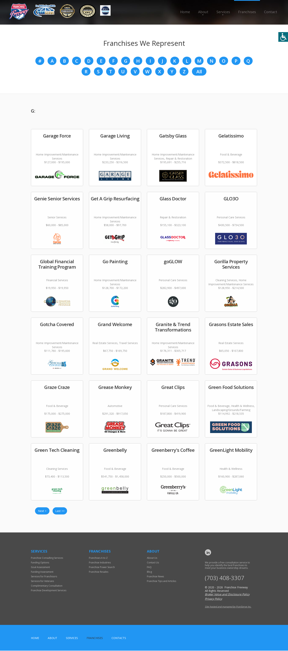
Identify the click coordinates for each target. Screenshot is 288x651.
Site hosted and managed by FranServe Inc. (228, 607)
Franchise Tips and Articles (161, 581)
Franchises (247, 11)
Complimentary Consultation (46, 586)
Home (185, 11)
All (199, 71)
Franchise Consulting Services (47, 558)
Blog (149, 572)
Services (223, 11)
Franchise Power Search (102, 567)
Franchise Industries (100, 563)
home (35, 638)
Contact (270, 11)
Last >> (60, 511)
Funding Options (40, 563)
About (203, 11)
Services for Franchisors (44, 576)
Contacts (119, 638)
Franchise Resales (98, 572)
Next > (42, 511)
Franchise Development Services (48, 590)
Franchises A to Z (98, 558)
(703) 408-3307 (224, 578)
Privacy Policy (213, 599)
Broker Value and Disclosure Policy (227, 594)
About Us (152, 558)
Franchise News (155, 576)
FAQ (149, 567)
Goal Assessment (40, 567)
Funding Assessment (42, 572)
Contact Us (153, 563)
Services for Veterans (42, 581)
